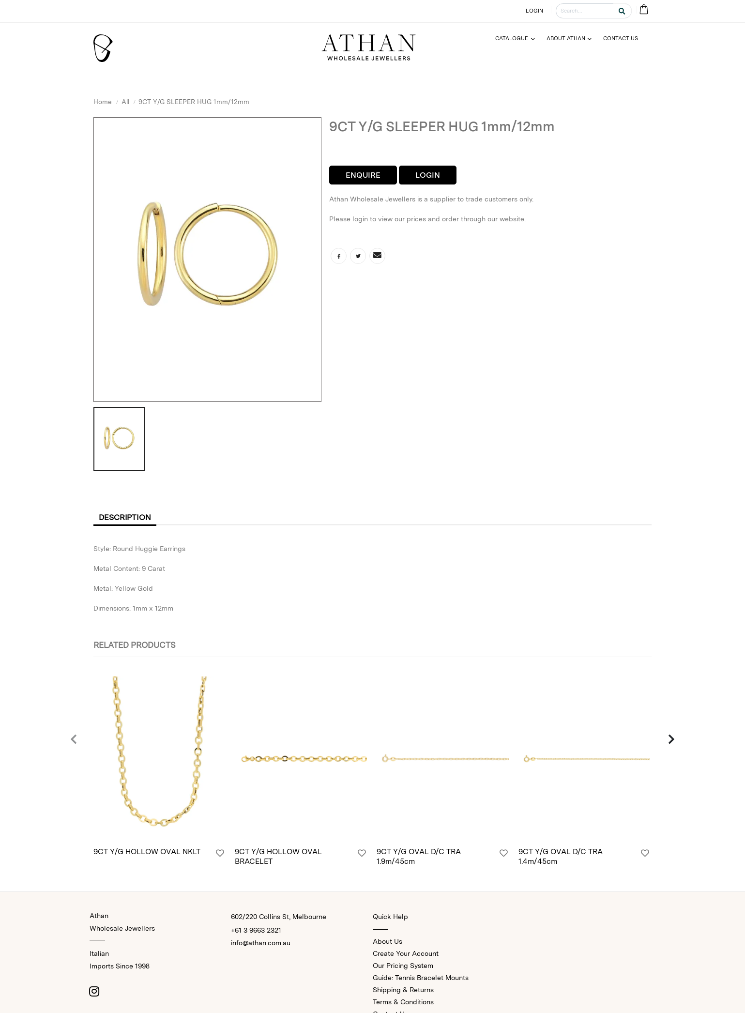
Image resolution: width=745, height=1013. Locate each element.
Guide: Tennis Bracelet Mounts (421, 978)
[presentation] (74, 740)
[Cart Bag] (644, 10)
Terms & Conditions (403, 1002)
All (125, 102)
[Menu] (519, 38)
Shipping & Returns (403, 990)
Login (427, 175)
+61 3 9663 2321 (256, 930)
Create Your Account (406, 953)
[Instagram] (94, 991)
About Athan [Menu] (566, 38)
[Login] (220, 853)
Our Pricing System (403, 965)
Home (102, 102)
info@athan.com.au (260, 943)
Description (125, 517)
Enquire (363, 175)
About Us (387, 941)
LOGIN (534, 10)
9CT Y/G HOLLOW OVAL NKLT (146, 851)
